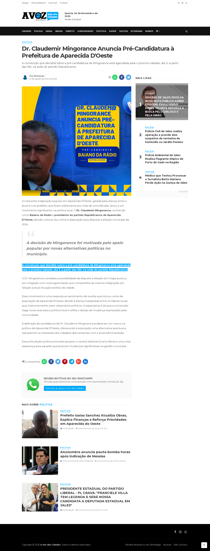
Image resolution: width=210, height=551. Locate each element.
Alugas (25, 3)
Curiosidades (85, 31)
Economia (136, 31)
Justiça (123, 31)
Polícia (38, 31)
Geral (49, 31)
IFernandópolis (38, 3)
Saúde (112, 31)
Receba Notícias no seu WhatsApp (143, 544)
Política (101, 31)
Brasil (59, 31)
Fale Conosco (180, 544)
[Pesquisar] (186, 31)
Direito (70, 31)
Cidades (26, 31)
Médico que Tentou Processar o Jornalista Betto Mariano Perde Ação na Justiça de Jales (166, 179)
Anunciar (53, 3)
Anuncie (167, 544)
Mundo (149, 31)
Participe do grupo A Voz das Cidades (65, 388)
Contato (64, 3)
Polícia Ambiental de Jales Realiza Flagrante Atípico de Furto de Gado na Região (164, 159)
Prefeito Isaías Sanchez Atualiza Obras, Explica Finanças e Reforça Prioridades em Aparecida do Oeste (93, 419)
